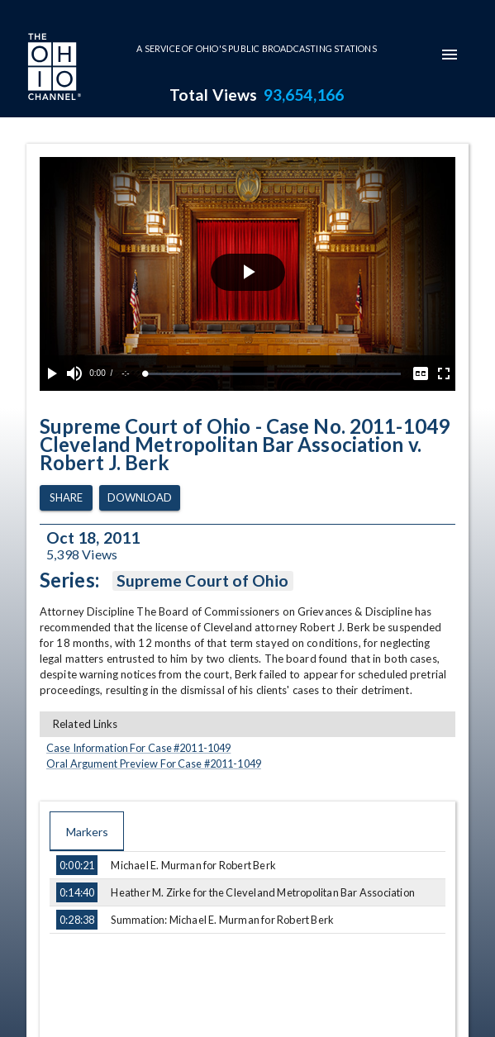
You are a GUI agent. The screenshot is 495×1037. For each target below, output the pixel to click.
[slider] (273, 374)
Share (66, 498)
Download (139, 498)
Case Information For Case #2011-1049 (138, 747)
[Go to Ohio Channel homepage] (53, 68)
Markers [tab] (86, 831)
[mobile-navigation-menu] (449, 54)
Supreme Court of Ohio (202, 581)
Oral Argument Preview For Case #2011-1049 (153, 763)
